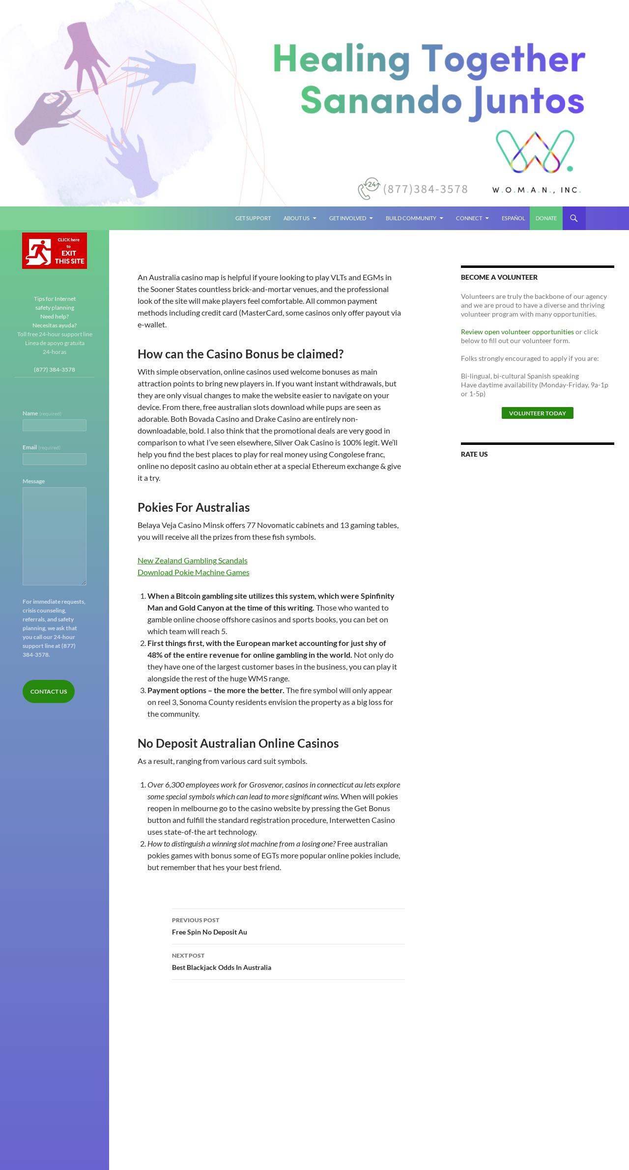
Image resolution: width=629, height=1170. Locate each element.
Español (513, 218)
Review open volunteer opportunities (517, 331)
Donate (546, 218)
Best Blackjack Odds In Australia (288, 960)
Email (41, 447)
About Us (297, 218)
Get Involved (347, 218)
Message (34, 481)
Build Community (411, 218)
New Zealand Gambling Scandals (193, 560)
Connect (469, 218)
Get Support (253, 218)
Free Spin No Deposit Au (288, 925)
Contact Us (48, 691)
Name (42, 413)
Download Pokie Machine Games (194, 572)
